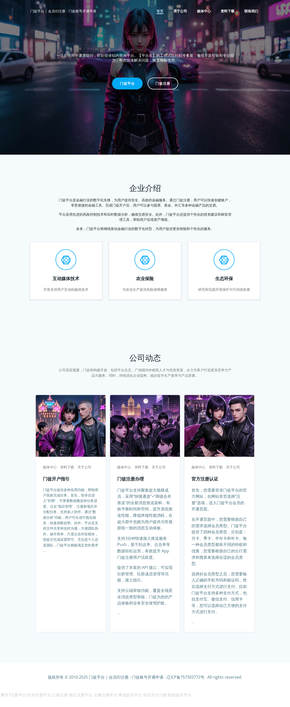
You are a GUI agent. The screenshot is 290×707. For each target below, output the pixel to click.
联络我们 (252, 11)
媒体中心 (204, 11)
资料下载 (228, 11)
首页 (160, 11)
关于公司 (181, 11)
